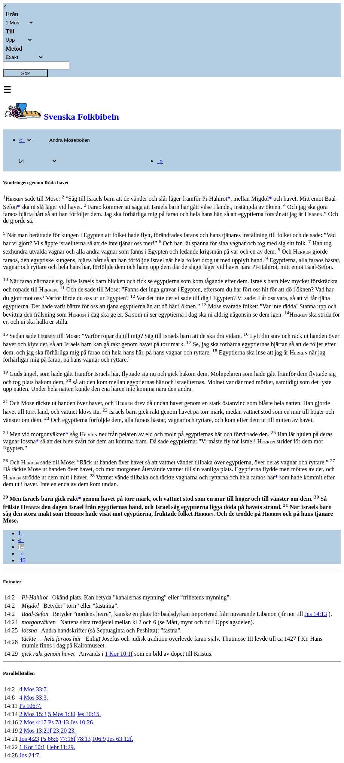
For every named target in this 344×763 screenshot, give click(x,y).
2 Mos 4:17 (32, 722)
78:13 (84, 739)
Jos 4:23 (29, 739)
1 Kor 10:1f (119, 653)
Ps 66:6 (49, 739)
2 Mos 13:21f (35, 730)
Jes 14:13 (316, 614)
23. (72, 730)
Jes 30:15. (89, 714)
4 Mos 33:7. (33, 689)
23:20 (60, 730)
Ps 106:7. (30, 706)
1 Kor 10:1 (32, 747)
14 (21, 547)
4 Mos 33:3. (33, 697)
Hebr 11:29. (61, 747)
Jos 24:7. (29, 755)
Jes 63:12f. (120, 739)
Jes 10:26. (82, 722)
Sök (25, 73)
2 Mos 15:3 (32, 714)
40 (21, 560)
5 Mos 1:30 (61, 714)
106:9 (99, 739)
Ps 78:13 (58, 722)
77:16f (68, 739)
